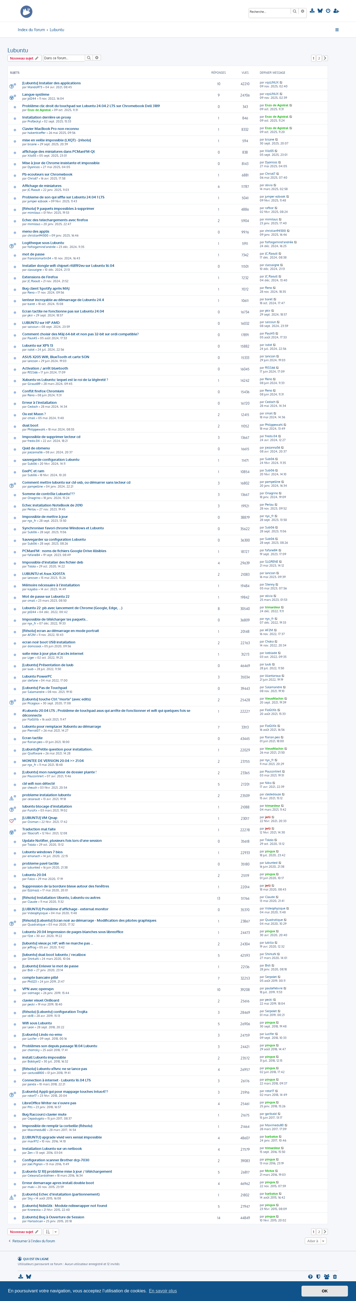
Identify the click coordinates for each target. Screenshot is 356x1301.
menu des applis (35, 231)
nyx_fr (32, 521)
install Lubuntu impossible (44, 1057)
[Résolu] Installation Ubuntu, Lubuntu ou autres (61, 897)
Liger (31, 658)
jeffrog (32, 947)
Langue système (35, 94)
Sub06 (32, 464)
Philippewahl (36, 429)
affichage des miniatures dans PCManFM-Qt (58, 151)
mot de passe (33, 254)
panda (32, 1084)
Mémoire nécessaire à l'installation (51, 584)
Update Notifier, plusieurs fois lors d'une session (62, 840)
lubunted (34, 867)
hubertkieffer (37, 133)
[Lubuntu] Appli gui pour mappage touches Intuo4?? (65, 1091)
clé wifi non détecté (38, 783)
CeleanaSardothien (41, 1175)
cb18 (30, 1016)
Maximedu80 (37, 1130)
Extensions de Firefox (40, 276)
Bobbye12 (34, 1061)
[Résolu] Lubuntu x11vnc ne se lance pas (54, 1068)
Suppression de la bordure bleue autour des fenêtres (65, 886)
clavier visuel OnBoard (40, 1000)
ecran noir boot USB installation (48, 642)
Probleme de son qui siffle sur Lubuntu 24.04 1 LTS (63, 197)
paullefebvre (274, 988)
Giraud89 (34, 384)
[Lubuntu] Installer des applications (51, 82)
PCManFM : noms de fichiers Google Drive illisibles (64, 550)
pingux (270, 851)
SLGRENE (271, 562)
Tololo (32, 566)
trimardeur (272, 607)
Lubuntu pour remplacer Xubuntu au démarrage (61, 726)
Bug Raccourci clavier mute (44, 1114)
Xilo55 (32, 156)
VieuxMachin (274, 698)
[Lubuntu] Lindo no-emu (42, 1034)
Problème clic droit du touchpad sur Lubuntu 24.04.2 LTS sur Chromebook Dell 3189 (91, 105)
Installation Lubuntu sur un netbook (52, 1148)
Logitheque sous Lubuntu (43, 242)
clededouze (273, 794)
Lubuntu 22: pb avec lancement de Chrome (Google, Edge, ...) (72, 607)
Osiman (33, 822)
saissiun (33, 327)
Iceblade (271, 653)
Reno (31, 292)
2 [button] (319, 58)
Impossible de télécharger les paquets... (55, 619)
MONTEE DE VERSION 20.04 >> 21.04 (53, 760)
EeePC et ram (33, 470)
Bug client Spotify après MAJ (46, 288)
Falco (31, 879)
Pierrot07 (34, 730)
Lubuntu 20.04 (34, 874)
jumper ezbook (38, 201)
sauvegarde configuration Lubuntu (50, 459)
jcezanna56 (35, 452)
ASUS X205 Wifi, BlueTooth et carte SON (55, 356)
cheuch (32, 788)
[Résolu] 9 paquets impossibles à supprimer (58, 208)
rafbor (269, 208)
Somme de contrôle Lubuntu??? (48, 493)
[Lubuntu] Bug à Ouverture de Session (53, 1216)
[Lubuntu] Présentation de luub (47, 664)
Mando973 (35, 87)
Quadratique (36, 924)
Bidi (30, 970)
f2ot (30, 936)
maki (31, 1187)
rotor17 (32, 1096)
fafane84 (34, 555)
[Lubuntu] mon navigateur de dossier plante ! (59, 771)
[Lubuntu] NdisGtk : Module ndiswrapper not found (64, 1205)
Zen (30, 1153)
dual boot (30, 425)
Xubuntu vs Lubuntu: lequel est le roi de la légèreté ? (65, 379)
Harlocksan (35, 1221)
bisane (32, 144)
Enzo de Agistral (39, 110)
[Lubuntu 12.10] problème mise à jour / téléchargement (67, 1171)
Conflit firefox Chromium (43, 390)
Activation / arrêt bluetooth (45, 368)
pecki (31, 1004)
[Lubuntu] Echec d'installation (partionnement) (61, 1194)
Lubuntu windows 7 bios (42, 851)
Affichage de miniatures (41, 185)
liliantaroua (273, 676)
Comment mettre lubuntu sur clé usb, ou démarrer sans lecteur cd (76, 482)
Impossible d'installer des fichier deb (52, 562)
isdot (31, 349)
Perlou (32, 509)
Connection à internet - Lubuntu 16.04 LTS (56, 1080)
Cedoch (33, 407)
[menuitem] (313, 10)
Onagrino (34, 498)
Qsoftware (35, 753)
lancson (33, 361)
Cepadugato (36, 1118)
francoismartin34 (39, 258)
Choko (269, 641)
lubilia (269, 943)
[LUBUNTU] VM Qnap (39, 817)
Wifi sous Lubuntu (37, 1022)
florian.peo (35, 742)
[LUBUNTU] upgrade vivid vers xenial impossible (62, 1137)
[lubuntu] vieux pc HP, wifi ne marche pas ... (57, 943)
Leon (31, 1027)
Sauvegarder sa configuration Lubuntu (54, 539)
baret (31, 304)
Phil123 (32, 981)
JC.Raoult (34, 190)
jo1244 (32, 98)
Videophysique (38, 913)
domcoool (34, 646)
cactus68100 (36, 1073)
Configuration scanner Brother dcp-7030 (55, 1159)
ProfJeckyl (34, 121)
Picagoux (34, 703)
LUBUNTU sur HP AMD (41, 322)
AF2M (32, 635)
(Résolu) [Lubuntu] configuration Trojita (54, 1011)
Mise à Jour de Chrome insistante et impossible (61, 162)
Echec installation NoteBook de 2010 (52, 505)
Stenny (270, 584)
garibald (271, 1114)
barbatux (271, 1136)
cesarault (34, 799)
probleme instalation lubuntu (46, 794)
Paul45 (32, 338)
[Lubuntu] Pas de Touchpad (44, 687)
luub (31, 669)
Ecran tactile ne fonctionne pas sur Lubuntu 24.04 (63, 311)
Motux (269, 1171)
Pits (30, 1107)
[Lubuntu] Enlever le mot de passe (50, 965)
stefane (33, 680)
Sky (30, 1198)
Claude (32, 902)
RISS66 (33, 372)
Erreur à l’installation (39, 402)
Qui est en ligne (36, 1259)
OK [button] (325, 1291)
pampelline (35, 486)
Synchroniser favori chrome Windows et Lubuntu (63, 527)
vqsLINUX (272, 82)
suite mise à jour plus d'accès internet (52, 653)
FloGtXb (33, 719)
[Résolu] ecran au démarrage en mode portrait (60, 630)
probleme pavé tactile (40, 863)
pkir (30, 315)
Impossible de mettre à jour (45, 516)
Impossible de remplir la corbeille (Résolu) (57, 1125)
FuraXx (32, 810)
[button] (325, 58)
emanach (34, 856)
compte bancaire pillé (40, 977)
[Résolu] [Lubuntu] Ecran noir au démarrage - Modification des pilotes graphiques (89, 920)
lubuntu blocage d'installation (47, 806)
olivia (269, 185)
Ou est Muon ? (34, 413)
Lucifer (32, 1039)
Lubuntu (18, 50)
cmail (31, 418)
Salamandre (36, 692)
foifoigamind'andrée (42, 247)
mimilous (34, 213)
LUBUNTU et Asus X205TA (43, 573)
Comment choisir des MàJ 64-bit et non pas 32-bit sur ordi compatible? (80, 333)
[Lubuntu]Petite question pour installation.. (57, 749)
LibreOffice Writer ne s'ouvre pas (49, 1102)
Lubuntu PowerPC (37, 676)
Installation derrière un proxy (46, 117)
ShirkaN (33, 959)
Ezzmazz (33, 890)
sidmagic (34, 993)
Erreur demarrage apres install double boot (58, 1182)
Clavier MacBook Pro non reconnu (50, 128)
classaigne (35, 270)
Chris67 (33, 178)
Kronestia (34, 1210)
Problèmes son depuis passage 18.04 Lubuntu (59, 1045)
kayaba (33, 589)
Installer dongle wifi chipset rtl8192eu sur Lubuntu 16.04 (68, 265)
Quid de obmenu (36, 448)
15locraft (33, 833)
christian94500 (38, 235)
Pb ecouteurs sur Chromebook (47, 174)
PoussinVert (36, 776)
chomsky (33, 1050)
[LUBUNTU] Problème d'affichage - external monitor (65, 908)
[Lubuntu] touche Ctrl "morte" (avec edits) (56, 699)
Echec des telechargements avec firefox (55, 219)
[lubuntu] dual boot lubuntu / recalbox (54, 954)
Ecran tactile (32, 737)
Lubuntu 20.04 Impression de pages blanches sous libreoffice (72, 931)
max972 (33, 1141)
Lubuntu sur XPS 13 (37, 345)
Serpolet (271, 977)
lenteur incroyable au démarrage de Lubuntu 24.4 (63, 299)
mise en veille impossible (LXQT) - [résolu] (56, 139)
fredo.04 (34, 441)
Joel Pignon (35, 1164)
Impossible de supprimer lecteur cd (51, 436)
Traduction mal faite (39, 829)
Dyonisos (34, 167)
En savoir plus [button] (163, 1290)
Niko (268, 783)
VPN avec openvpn (38, 988)
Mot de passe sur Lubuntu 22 (46, 596)
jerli (268, 817)
